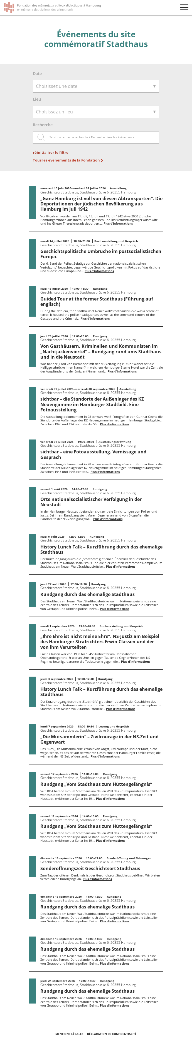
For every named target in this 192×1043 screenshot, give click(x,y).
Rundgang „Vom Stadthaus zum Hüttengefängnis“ (96, 784)
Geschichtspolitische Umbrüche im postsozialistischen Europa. (100, 254)
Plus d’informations (118, 223)
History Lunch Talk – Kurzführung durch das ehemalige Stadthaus (101, 549)
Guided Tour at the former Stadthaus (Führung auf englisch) (96, 301)
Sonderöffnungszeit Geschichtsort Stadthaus (90, 868)
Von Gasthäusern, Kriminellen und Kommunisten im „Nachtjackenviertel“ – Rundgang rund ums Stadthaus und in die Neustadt (100, 351)
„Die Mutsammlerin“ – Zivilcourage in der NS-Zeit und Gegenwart (99, 739)
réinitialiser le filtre (50, 152)
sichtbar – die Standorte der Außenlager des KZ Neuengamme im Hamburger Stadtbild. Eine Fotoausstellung (92, 404)
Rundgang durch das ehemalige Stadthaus (87, 594)
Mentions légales (69, 1034)
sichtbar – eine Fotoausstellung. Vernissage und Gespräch (93, 454)
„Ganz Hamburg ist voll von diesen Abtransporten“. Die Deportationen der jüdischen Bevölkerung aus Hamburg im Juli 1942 (101, 203)
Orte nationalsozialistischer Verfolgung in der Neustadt (91, 502)
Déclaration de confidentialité (112, 1034)
